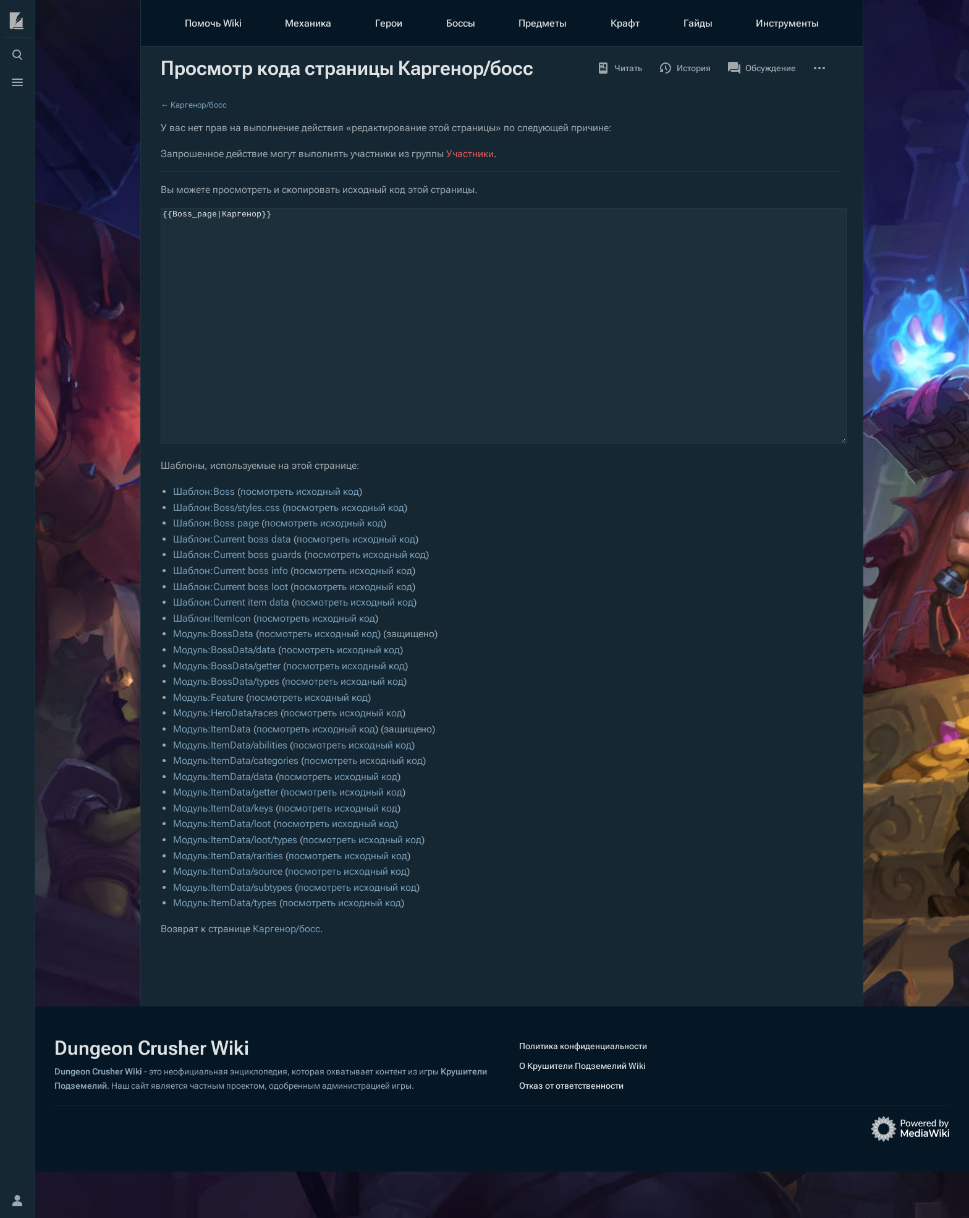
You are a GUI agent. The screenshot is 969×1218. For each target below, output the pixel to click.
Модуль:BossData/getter (227, 712)
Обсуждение (762, 68)
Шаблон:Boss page (216, 569)
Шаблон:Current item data (231, 648)
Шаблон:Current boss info (230, 617)
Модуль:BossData (213, 680)
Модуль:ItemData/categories (235, 807)
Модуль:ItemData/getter (225, 838)
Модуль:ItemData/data (223, 823)
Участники (470, 154)
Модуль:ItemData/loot (222, 870)
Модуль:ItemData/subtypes (232, 934)
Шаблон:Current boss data (232, 585)
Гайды (698, 23)
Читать (619, 68)
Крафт (625, 23)
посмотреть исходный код (299, 538)
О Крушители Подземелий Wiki (582, 1112)
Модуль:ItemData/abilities (230, 791)
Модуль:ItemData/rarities (228, 902)
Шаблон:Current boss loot (230, 633)
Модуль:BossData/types (226, 728)
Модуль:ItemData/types (225, 949)
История (685, 68)
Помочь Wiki (213, 23)
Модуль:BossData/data (224, 696)
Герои (388, 23)
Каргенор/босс (199, 104)
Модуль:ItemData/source (227, 918)
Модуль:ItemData (212, 775)
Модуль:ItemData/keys (223, 854)
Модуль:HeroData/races (225, 759)
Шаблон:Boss (204, 538)
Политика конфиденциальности (583, 1092)
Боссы (460, 23)
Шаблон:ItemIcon (212, 665)
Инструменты (787, 23)
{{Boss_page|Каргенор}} (504, 349)
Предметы (542, 23)
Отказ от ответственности (571, 1132)
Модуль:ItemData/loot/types (235, 886)
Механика (308, 23)
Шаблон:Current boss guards (237, 601)
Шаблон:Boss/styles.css (226, 554)
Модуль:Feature (208, 744)
